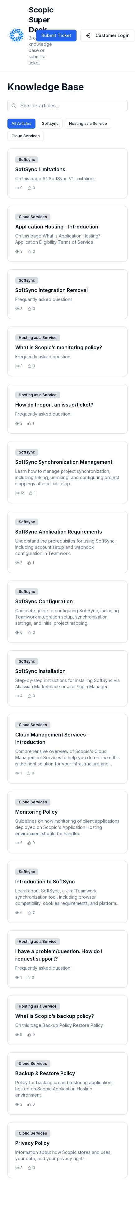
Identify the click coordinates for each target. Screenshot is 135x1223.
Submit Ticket (56, 35)
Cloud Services (26, 136)
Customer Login (108, 35)
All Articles (21, 123)
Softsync (50, 123)
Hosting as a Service (88, 123)
